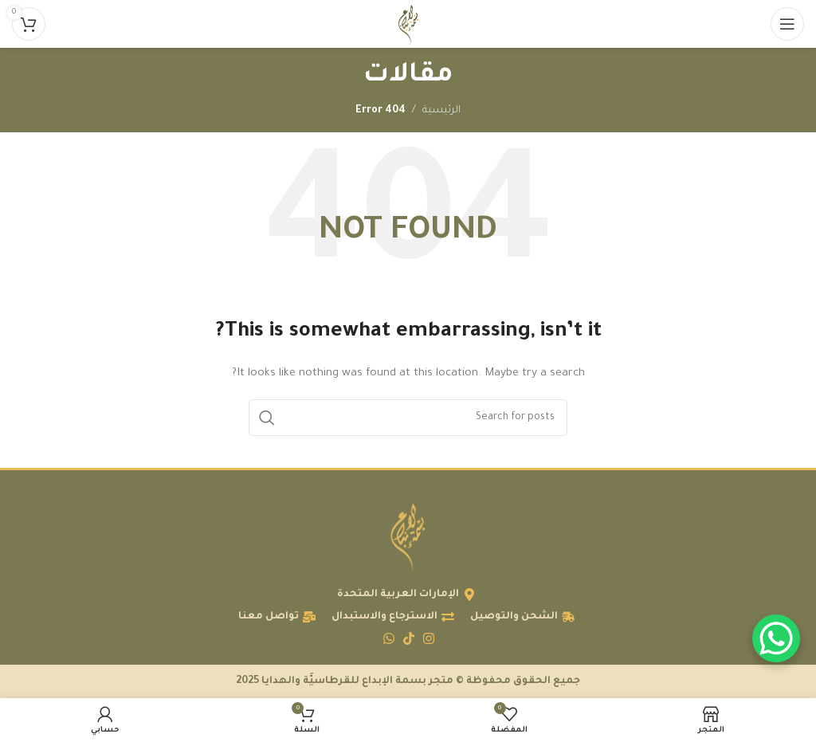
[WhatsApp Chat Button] (776, 638)
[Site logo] (408, 24)
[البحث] (408, 417)
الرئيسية (441, 110)
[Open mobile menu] (787, 24)
